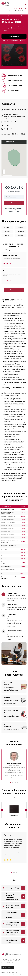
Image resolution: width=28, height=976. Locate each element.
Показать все (14, 290)
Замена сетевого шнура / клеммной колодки (7, 512)
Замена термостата (6, 566)
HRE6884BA (20, 227)
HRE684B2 (7, 235)
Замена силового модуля (7, 531)
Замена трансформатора (7, 509)
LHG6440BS (20, 235)
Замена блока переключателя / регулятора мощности (9, 569)
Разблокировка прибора (7, 519)
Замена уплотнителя (6, 525)
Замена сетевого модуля (7, 555)
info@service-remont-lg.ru (13, 129)
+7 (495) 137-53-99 (21, 8)
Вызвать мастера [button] (14, 36)
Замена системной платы (7, 528)
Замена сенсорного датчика (8, 516)
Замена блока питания (7, 558)
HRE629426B (21, 231)
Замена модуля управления (8, 522)
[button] (10, 782)
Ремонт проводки (5, 552)
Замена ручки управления (7, 534)
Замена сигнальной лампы (7, 537)
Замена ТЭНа (4, 549)
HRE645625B (7, 227)
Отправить (14, 203)
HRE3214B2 (7, 231)
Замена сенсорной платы (7, 573)
